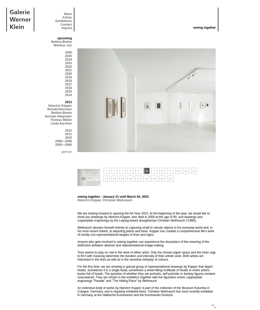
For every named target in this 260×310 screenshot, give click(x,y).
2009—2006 (63, 141)
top (213, 305)
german (66, 152)
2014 (68, 95)
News (68, 14)
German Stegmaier (58, 116)
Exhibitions (63, 21)
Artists (67, 17)
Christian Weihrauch (117, 200)
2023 (68, 63)
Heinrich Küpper (60, 105)
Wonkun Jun (63, 45)
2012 (68, 130)
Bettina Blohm (61, 42)
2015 (68, 91)
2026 (68, 52)
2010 (68, 137)
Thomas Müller (61, 120)
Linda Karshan (61, 123)
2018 (68, 81)
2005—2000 (63, 145)
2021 (68, 70)
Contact (66, 24)
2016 (68, 88)
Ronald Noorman (59, 109)
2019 (68, 77)
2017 (68, 84)
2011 (68, 134)
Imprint (66, 28)
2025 (68, 56)
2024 (68, 59)
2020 (68, 74)
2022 (68, 66)
